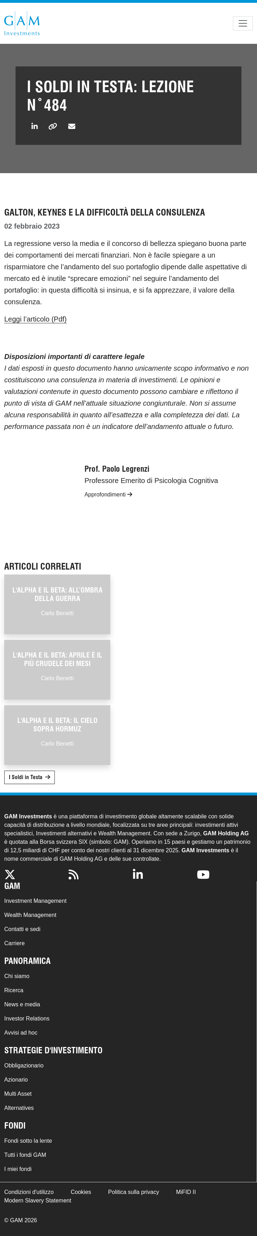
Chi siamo (16, 976)
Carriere (14, 943)
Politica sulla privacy (133, 1192)
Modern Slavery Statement (37, 1200)
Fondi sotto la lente (28, 1141)
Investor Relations (26, 1019)
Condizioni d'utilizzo (29, 1192)
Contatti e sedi (22, 929)
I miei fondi (17, 1169)
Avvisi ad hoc (20, 1033)
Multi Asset (17, 1094)
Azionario (16, 1080)
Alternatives (19, 1108)
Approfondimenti (108, 495)
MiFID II (186, 1192)
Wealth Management (30, 915)
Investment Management (35, 901)
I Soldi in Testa (25, 777)
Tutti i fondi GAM (25, 1155)
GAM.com (22, 23)
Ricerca (13, 990)
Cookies (81, 1192)
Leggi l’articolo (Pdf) (35, 319)
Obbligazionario (23, 1066)
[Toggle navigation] (243, 23)
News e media (22, 1004)
